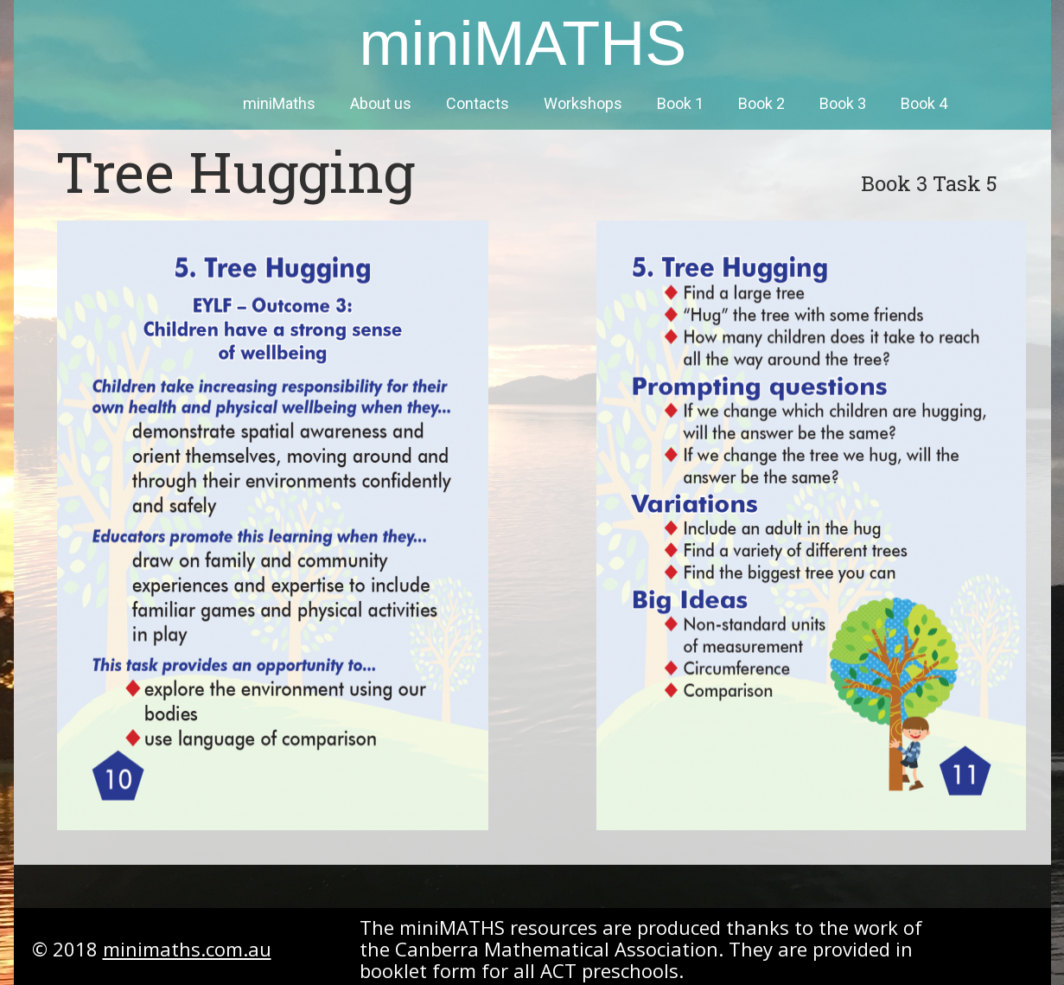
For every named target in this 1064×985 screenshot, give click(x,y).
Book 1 (680, 103)
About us (380, 103)
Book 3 (842, 103)
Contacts (477, 103)
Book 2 (761, 103)
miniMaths (279, 103)
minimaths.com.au (187, 949)
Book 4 (924, 103)
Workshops (583, 103)
